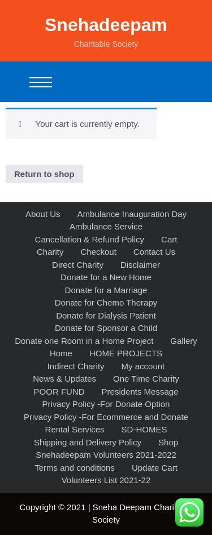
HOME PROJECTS (125, 353)
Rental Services (75, 429)
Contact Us (154, 252)
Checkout (98, 252)
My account (143, 366)
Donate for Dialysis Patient (106, 315)
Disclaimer (140, 264)
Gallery (183, 341)
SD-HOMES (144, 429)
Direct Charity (77, 264)
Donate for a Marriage (106, 290)
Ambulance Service (106, 226)
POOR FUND (59, 391)
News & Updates (64, 378)
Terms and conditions (74, 467)
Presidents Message (140, 391)
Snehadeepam (106, 25)
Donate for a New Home (106, 277)
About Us (42, 214)
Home (61, 353)
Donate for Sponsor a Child (106, 328)
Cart (169, 239)
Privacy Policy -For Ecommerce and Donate (106, 417)
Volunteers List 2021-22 (106, 480)
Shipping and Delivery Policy (87, 442)
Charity (50, 252)
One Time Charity (146, 378)
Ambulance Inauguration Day (132, 214)
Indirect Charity (76, 366)
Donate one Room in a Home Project (84, 341)
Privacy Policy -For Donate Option (106, 404)
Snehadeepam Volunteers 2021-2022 (106, 454)
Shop (168, 442)
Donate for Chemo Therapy (106, 302)
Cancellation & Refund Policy (89, 239)
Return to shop (44, 174)
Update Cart (155, 467)
